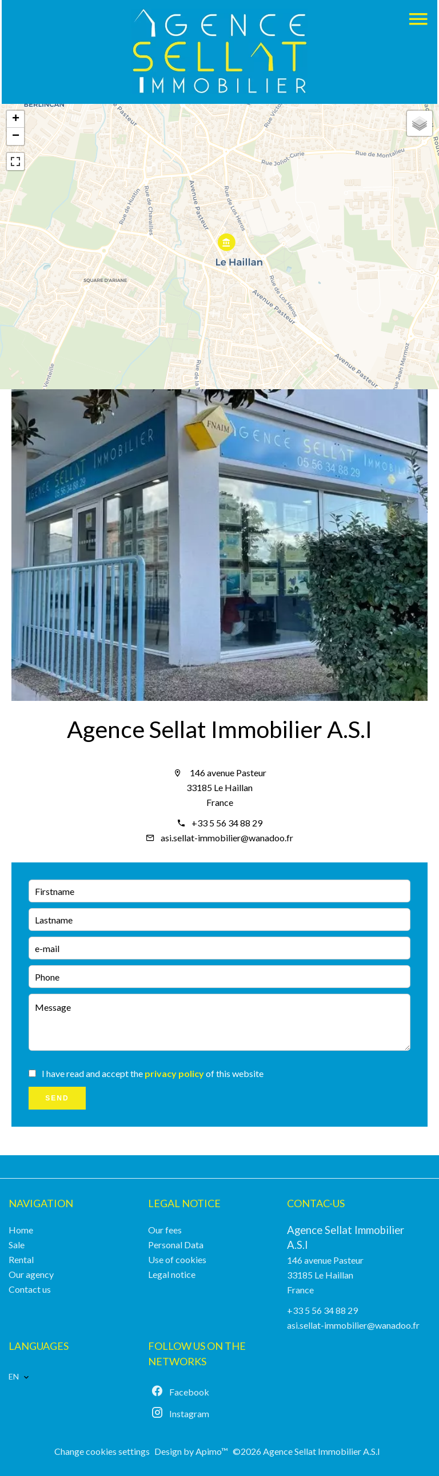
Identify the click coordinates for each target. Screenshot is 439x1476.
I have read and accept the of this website (153, 1073)
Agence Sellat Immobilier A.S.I (219, 729)
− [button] (15, 136)
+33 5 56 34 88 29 (226, 822)
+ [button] (15, 119)
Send (57, 1098)
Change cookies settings (102, 1451)
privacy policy (174, 1073)
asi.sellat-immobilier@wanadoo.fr (227, 837)
